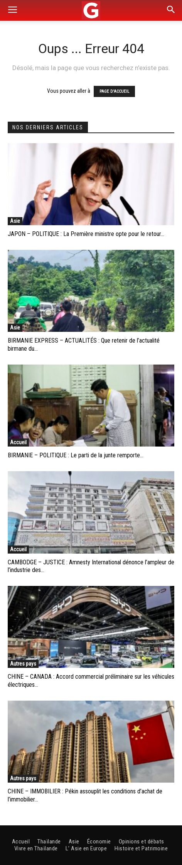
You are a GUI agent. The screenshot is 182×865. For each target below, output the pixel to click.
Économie (99, 841)
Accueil (18, 442)
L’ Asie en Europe (86, 848)
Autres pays (23, 664)
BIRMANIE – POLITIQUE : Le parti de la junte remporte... (75, 455)
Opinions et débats (141, 841)
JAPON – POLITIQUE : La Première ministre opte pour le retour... (86, 234)
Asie (15, 221)
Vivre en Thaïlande (36, 848)
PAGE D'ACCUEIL (114, 91)
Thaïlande (49, 841)
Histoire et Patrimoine (141, 848)
